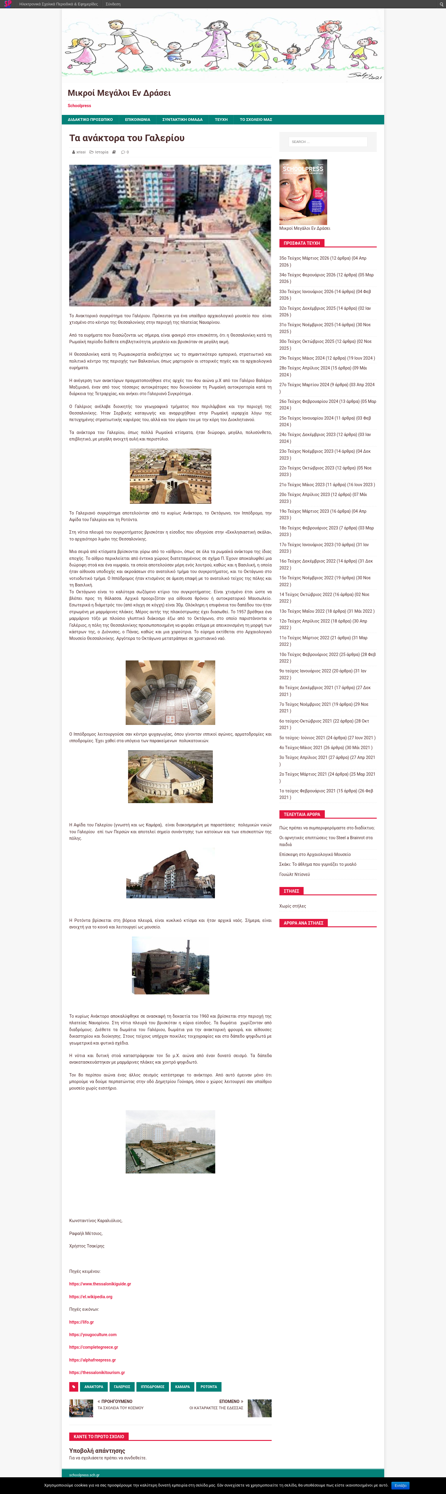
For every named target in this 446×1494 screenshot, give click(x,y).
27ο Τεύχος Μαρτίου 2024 (304, 385)
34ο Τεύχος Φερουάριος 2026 (307, 275)
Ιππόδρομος (152, 1387)
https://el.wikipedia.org (91, 1296)
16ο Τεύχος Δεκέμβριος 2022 (307, 561)
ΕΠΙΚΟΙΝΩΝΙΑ (140, 119)
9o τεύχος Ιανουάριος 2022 (305, 671)
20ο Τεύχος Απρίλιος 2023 (304, 494)
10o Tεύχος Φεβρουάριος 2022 (309, 654)
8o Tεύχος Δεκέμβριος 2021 (306, 688)
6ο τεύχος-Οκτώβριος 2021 (305, 721)
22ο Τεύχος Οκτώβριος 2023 (306, 468)
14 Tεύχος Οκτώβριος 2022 (305, 594)
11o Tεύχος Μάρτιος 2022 (304, 638)
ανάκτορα (93, 1387)
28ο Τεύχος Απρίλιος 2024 (304, 368)
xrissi (81, 152)
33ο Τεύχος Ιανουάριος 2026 (306, 291)
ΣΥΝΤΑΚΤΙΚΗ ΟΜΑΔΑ (185, 119)
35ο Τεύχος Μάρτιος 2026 (304, 258)
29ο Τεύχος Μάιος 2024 (302, 358)
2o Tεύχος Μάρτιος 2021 (303, 774)
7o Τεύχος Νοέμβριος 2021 (305, 704)
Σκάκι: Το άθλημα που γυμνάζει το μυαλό (317, 864)
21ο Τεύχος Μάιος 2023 (302, 485)
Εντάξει (400, 1486)
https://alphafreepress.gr (92, 1360)
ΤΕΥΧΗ (225, 119)
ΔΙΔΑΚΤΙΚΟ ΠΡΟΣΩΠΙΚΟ (91, 119)
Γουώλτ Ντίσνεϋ (294, 874)
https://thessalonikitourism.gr (97, 1372)
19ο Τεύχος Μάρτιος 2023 (304, 511)
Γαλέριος (122, 1387)
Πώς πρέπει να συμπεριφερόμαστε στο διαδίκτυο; (327, 828)
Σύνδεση (113, 4)
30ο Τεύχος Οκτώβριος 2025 (306, 341)
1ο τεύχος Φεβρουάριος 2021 (307, 791)
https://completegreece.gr (93, 1347)
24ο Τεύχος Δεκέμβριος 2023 (307, 434)
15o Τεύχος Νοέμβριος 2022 (306, 578)
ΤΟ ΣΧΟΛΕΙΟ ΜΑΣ (260, 119)
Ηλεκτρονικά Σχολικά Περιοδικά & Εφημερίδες (58, 4)
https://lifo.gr (81, 1322)
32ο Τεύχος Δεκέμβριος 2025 (307, 308)
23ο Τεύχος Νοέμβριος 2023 (306, 451)
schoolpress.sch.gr (84, 1475)
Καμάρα (182, 1387)
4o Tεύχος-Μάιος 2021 (301, 748)
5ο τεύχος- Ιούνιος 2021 (302, 737)
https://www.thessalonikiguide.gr (100, 1284)
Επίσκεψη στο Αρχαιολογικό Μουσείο (315, 854)
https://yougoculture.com (93, 1335)
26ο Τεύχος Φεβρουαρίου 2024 (308, 401)
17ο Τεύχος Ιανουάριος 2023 (306, 544)
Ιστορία (101, 152)
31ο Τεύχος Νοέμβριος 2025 (306, 325)
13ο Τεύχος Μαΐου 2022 (302, 611)
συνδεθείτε (135, 1458)
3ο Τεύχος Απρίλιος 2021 (303, 757)
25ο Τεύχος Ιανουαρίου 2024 (306, 418)
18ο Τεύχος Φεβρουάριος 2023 (308, 528)
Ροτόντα (209, 1387)
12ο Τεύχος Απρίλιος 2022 (304, 621)
